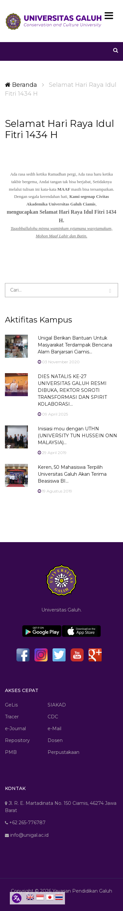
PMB (11, 752)
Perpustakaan (63, 752)
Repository (17, 740)
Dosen (55, 740)
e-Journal (15, 728)
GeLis (11, 705)
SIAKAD (57, 705)
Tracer (12, 717)
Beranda (21, 84)
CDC (53, 717)
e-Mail (54, 728)
